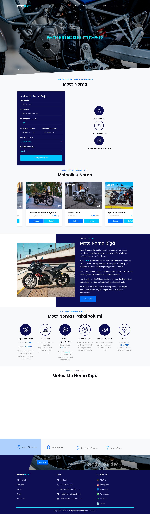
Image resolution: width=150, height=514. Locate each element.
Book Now (42, 462)
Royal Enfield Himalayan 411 (67, 212)
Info (59, 474)
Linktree (101, 498)
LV (123, 6)
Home (19, 69)
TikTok (101, 480)
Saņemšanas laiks (26, 137)
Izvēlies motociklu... (27, 147)
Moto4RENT (124, 345)
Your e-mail (24, 109)
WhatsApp (102, 494)
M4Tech (62, 480)
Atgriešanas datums (49, 128)
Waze (100, 503)
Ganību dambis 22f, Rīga (68, 489)
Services (86, 6)
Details (36, 221)
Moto (24, 5)
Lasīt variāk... (88, 302)
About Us (114, 6)
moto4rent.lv (90, 511)
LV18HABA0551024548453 (69, 498)
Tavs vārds (24, 100)
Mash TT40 (98, 212)
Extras (97, 6)
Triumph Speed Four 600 (25, 212)
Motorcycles (73, 6)
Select (20, 221)
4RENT (91, 242)
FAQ (104, 6)
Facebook (102, 489)
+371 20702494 (65, 484)
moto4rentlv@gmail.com (69, 494)
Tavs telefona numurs (28, 119)
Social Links (102, 474)
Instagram (102, 484)
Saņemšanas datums (27, 128)
